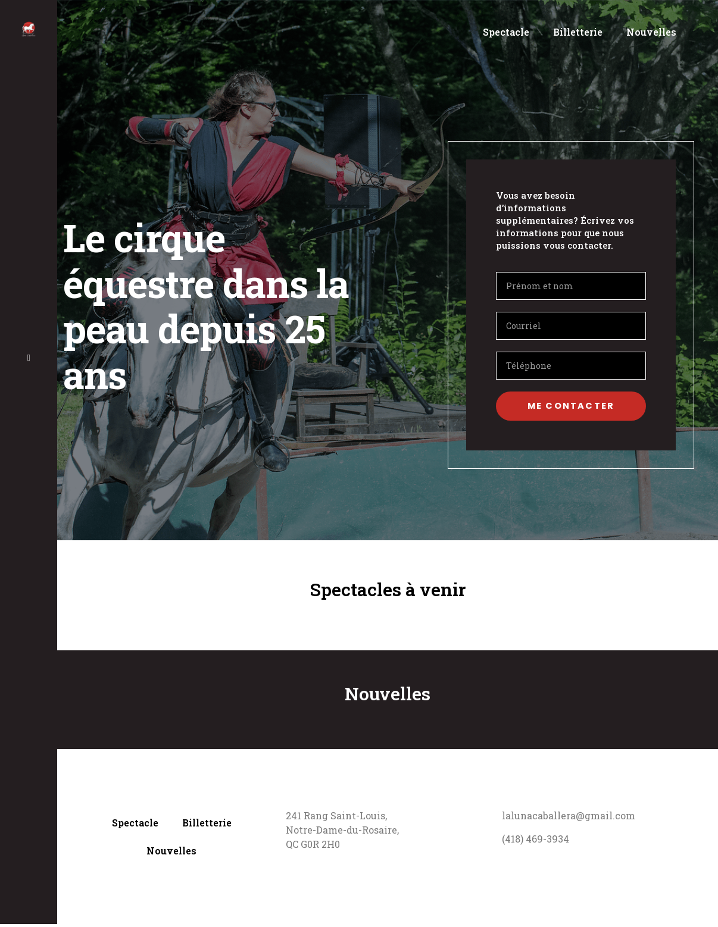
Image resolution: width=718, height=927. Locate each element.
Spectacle (506, 32)
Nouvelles (651, 32)
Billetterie (578, 32)
